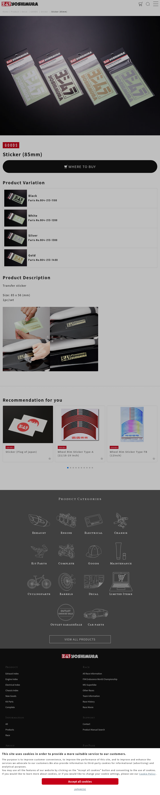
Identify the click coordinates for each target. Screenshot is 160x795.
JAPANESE (80, 789)
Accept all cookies (80, 781)
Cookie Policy (147, 773)
